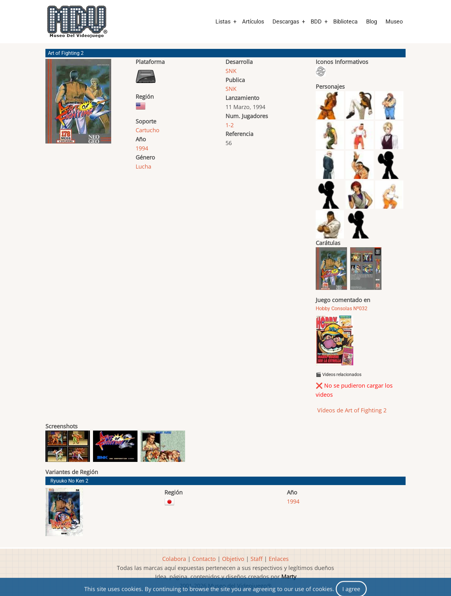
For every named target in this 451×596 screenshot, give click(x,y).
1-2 (230, 125)
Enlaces (279, 558)
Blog (371, 21)
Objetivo (233, 558)
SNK (231, 71)
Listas (223, 21)
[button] (78, 104)
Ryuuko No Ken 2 (69, 481)
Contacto (204, 558)
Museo (394, 21)
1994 (142, 148)
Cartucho (147, 130)
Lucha (143, 166)
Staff (256, 558)
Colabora (174, 558)
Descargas (285, 21)
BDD (316, 21)
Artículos (253, 21)
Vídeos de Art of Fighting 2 (351, 410)
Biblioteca (345, 21)
